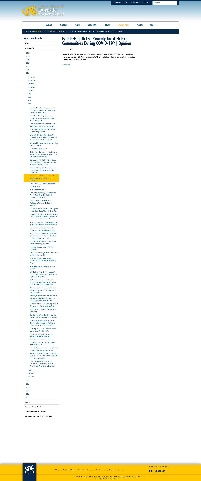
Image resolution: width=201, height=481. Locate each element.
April (67, 31)
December (31, 77)
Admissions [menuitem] (63, 25)
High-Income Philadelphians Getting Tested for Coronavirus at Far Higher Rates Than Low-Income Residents (42, 323)
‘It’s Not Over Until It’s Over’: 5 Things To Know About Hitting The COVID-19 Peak (44, 210)
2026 (28, 53)
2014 (28, 391)
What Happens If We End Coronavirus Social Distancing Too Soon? (43, 243)
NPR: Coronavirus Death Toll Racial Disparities (42, 248)
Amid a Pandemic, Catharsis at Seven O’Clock (43, 267)
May (29, 100)
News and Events (37, 31)
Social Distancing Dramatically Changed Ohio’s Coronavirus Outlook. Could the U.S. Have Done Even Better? (43, 236)
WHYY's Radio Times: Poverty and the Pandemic (43, 311)
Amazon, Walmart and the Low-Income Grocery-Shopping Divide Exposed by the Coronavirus (43, 290)
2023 (28, 63)
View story (66, 65)
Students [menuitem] (140, 25)
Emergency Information (116, 470)
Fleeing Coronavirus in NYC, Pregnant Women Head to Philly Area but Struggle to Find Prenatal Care (44, 356)
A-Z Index (58, 470)
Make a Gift (139, 2)
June (29, 97)
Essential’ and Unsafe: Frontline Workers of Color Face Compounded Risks (44, 349)
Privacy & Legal (83, 470)
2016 (28, 394)
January (31, 377)
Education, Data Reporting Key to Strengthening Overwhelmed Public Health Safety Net (42, 118)
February (31, 373)
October (31, 84)
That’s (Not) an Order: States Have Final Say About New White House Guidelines (44, 223)
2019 (28, 381)
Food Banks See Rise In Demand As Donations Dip (42, 185)
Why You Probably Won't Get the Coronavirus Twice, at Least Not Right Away (43, 261)
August (30, 90)
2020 (60, 31)
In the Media (51, 31)
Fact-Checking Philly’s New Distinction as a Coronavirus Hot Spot (44, 254)
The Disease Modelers (37, 189)
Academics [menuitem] (49, 25)
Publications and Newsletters (35, 412)
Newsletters (120, 2)
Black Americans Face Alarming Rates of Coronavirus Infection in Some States (44, 305)
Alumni (129, 2)
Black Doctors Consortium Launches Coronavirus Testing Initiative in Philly (42, 229)
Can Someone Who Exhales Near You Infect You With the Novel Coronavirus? (43, 316)
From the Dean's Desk (33, 407)
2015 (28, 397)
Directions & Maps (101, 470)
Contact (149, 2)
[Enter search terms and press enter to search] (167, 3)
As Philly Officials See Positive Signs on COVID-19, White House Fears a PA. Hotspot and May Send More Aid (43, 298)
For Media (66, 470)
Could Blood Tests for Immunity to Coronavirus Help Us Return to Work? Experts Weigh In (43, 342)
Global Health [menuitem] (92, 25)
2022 (28, 66)
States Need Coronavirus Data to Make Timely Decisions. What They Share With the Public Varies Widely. (44, 154)
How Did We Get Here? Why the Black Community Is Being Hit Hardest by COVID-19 (43, 170)
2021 (28, 70)
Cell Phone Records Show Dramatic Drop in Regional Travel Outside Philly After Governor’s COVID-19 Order (43, 282)
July (29, 94)
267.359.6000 (100, 479)
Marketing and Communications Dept (38, 416)
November (31, 80)
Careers (73, 470)
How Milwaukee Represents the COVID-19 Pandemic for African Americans (43, 125)
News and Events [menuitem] (123, 25)
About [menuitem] (152, 25)
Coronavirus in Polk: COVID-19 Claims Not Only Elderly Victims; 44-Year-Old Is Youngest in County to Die (43, 162)
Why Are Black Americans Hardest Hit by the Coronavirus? (44, 144)
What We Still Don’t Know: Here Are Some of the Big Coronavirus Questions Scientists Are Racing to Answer (43, 137)
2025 (28, 56)
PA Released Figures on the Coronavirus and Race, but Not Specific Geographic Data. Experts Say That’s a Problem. (44, 216)
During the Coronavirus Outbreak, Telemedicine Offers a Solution (41, 335)
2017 (28, 387)
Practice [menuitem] (77, 25)
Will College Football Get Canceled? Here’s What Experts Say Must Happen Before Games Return (43, 274)
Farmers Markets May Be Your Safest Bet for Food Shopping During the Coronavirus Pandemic (43, 195)
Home (27, 31)
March (30, 370)
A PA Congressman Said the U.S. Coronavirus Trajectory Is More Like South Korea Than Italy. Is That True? (43, 364)
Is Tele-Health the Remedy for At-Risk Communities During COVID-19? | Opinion (43, 178)
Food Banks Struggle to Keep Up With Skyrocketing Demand (43, 131)
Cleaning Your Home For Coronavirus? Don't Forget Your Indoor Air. (43, 330)
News (27, 43)
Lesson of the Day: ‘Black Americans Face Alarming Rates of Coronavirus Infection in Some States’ (42, 110)
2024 (28, 60)
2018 (28, 384)
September (32, 87)
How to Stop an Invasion (38, 149)
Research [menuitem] (107, 25)
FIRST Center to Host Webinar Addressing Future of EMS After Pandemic (41, 203)
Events (27, 402)
